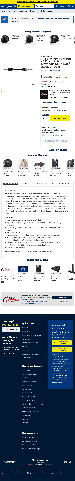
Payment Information (29, 382)
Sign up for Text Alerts (63, 349)
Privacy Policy (26, 415)
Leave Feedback (11, 354)
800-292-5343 (10, 324)
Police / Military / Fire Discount (32, 404)
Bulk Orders (26, 378)
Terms (54, 382)
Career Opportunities (29, 441)
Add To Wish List (58, 149)
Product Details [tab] (10, 184)
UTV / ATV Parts (20, 11)
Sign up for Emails (63, 342)
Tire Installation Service (30, 343)
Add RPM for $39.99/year (59, 97)
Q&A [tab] (52, 184)
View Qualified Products (58, 357)
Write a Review (55, 70)
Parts (10, 11)
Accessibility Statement (64, 473)
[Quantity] (45, 118)
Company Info (30, 433)
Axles (50, 11)
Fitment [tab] (25, 184)
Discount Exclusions (28, 400)
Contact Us (26, 370)
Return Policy (26, 389)
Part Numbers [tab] (64, 184)
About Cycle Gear (28, 437)
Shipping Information (29, 397)
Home (3, 11)
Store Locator (26, 332)
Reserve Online (27, 339)
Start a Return (11, 329)
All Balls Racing (46, 56)
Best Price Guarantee (29, 374)
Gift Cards (25, 350)
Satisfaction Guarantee (30, 393)
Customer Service (32, 366)
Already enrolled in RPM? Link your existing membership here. (34, 303)
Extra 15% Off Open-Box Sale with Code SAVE (37, 2)
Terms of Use (26, 419)
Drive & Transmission (37, 11)
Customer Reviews (28, 408)
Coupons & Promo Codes (30, 354)
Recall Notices (27, 385)
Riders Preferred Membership (32, 335)
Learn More (62, 301)
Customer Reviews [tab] (39, 184)
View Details (24, 110)
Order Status (26, 328)
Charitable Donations (29, 445)
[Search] (44, 6)
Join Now (62, 298)
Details (51, 94)
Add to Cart (60, 118)
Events (24, 347)
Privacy (59, 382)
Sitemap (25, 423)
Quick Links (28, 323)
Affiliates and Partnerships (31, 449)
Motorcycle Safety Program (31, 412)
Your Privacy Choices (34, 473)
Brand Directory (27, 358)
